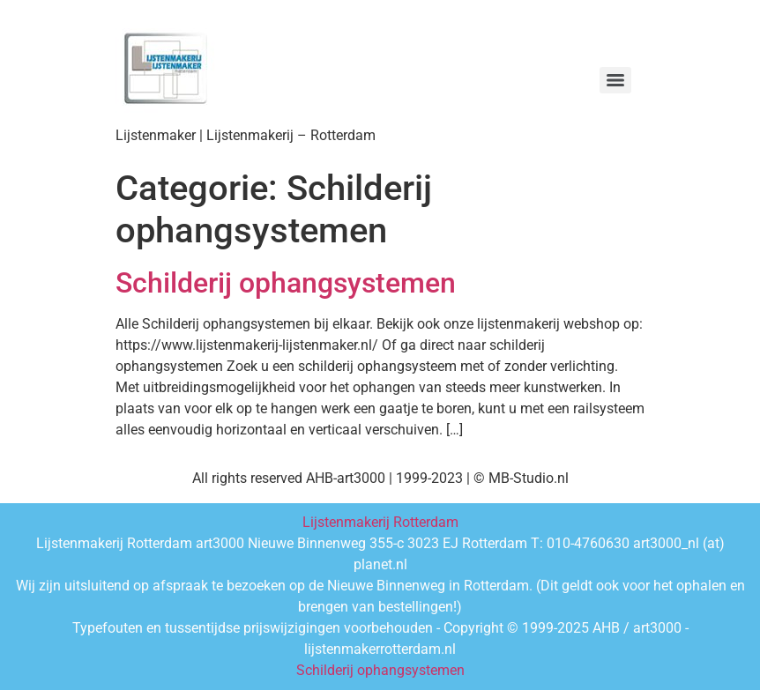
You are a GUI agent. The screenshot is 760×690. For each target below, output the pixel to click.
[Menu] (615, 80)
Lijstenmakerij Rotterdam (380, 522)
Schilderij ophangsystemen (285, 283)
